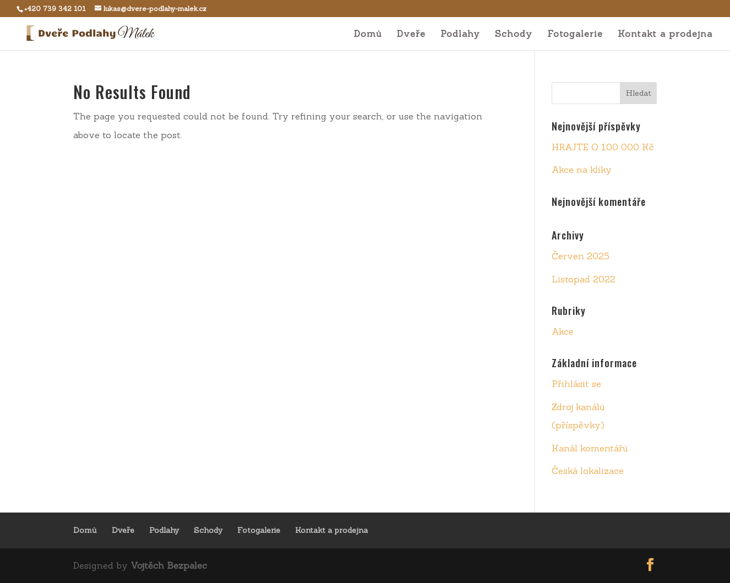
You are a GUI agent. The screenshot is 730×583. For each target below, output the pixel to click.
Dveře (411, 34)
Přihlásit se (576, 383)
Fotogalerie (575, 34)
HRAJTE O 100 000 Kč (603, 146)
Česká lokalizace (588, 470)
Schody (513, 34)
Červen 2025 (580, 255)
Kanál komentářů (590, 448)
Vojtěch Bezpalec (168, 565)
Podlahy (460, 34)
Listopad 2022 (583, 279)
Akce (563, 331)
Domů (368, 34)
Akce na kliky (582, 169)
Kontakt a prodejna (665, 34)
